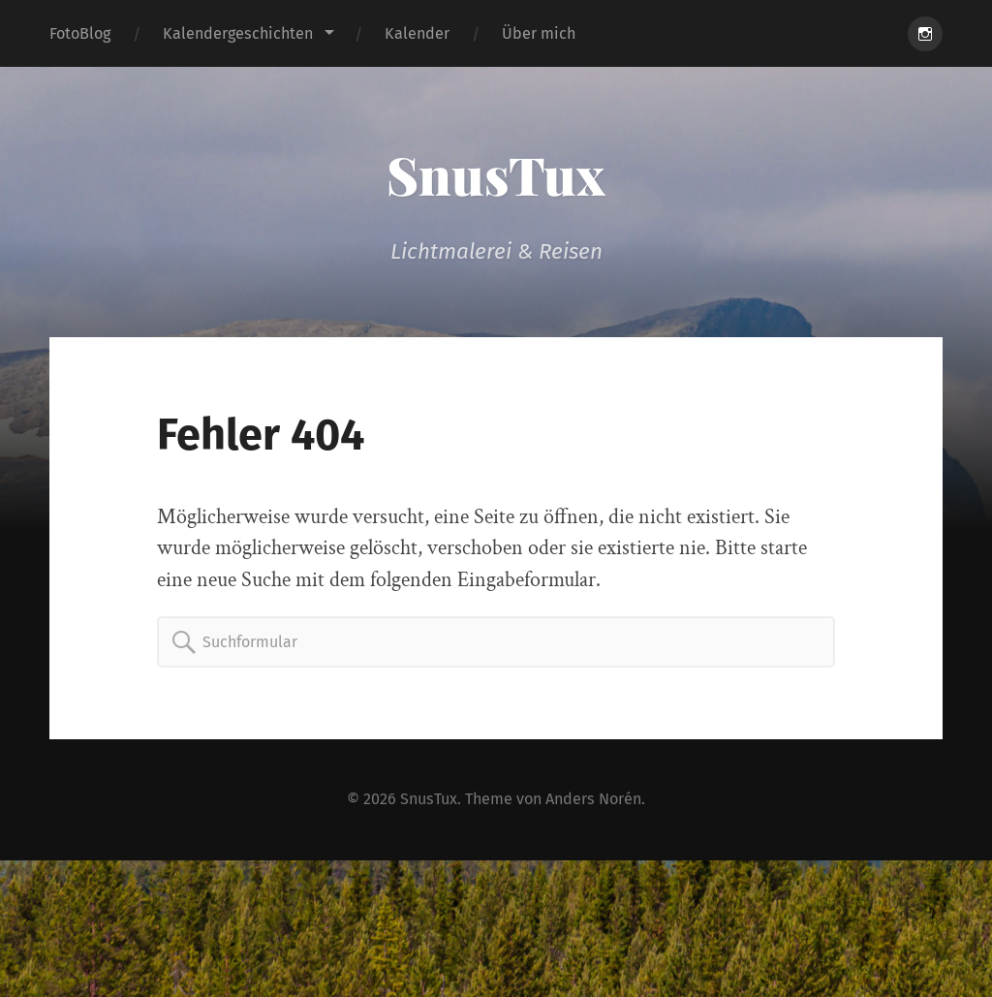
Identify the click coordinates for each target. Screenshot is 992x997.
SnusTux (496, 174)
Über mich (538, 33)
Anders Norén (593, 799)
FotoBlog (79, 33)
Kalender (417, 33)
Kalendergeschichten (238, 33)
